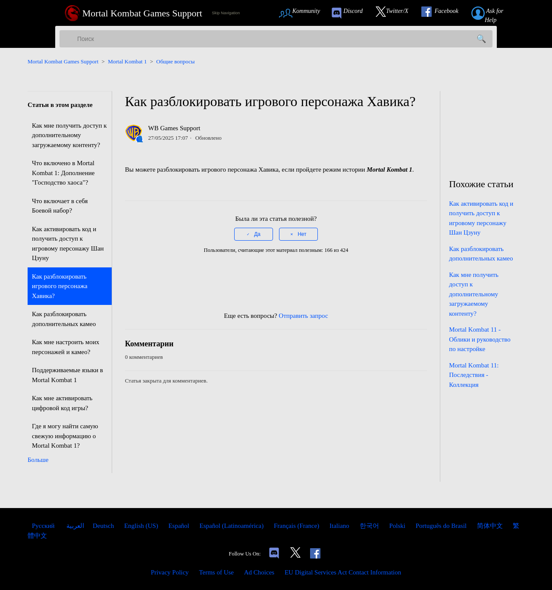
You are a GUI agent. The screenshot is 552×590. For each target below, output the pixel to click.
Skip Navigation (226, 13)
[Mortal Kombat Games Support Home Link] (133, 13)
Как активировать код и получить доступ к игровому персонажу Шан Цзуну (68, 244)
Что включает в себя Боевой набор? (60, 206)
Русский (44, 525)
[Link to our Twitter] (396, 13)
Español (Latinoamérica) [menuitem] (232, 525)
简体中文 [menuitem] (491, 525)
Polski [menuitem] (398, 525)
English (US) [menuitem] (142, 525)
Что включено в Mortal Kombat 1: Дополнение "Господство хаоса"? (63, 173)
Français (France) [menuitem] (297, 525)
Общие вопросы (175, 61)
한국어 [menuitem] (370, 525)
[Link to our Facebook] (444, 13)
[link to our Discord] (350, 13)
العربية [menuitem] (74, 525)
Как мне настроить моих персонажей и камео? (65, 347)
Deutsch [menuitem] (104, 525)
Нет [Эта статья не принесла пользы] (302, 234)
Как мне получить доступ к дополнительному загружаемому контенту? (69, 135)
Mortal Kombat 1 (127, 61)
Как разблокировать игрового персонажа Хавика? (60, 286)
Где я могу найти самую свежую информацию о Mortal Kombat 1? (65, 436)
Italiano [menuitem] (340, 525)
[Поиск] (276, 38)
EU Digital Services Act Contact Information (343, 572)
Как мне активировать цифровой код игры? (62, 403)
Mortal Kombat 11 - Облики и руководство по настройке (480, 339)
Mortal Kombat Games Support (63, 61)
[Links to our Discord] (274, 554)
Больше (38, 459)
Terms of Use (216, 572)
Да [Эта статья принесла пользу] (257, 234)
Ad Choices (259, 572)
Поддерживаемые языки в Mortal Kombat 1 (67, 375)
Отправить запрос (303, 315)
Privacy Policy (170, 572)
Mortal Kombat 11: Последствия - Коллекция (474, 375)
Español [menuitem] (179, 525)
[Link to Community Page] (302, 13)
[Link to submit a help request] (496, 13)
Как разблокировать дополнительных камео (64, 319)
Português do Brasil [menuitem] (442, 525)
